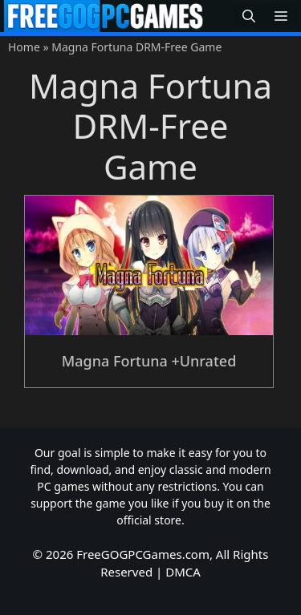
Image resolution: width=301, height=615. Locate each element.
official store (148, 520)
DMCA (183, 572)
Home (24, 47)
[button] (249, 16)
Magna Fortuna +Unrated (149, 360)
